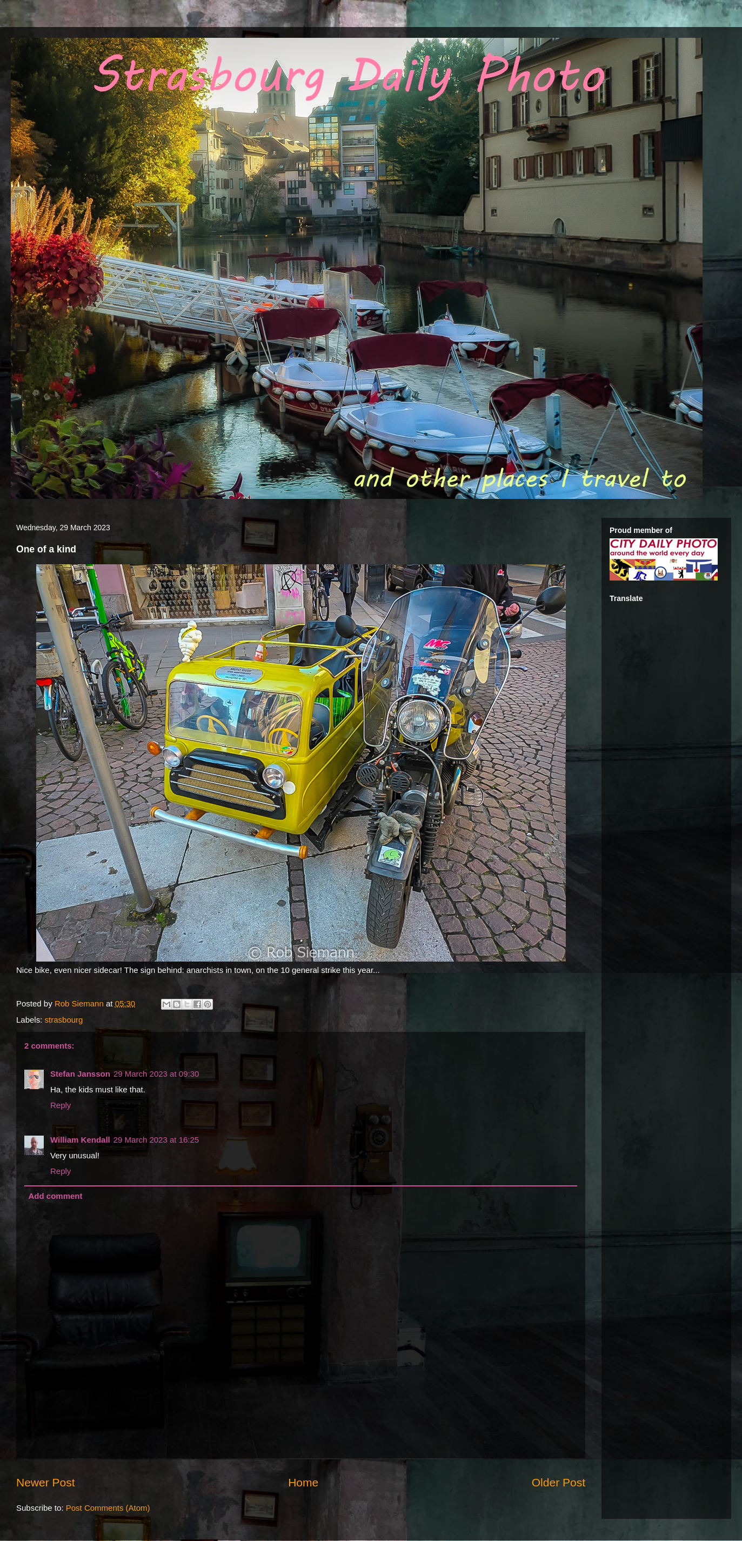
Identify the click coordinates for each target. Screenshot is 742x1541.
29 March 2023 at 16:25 (156, 1139)
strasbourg (64, 1019)
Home (303, 1482)
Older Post (558, 1482)
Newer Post (45, 1482)
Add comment (56, 1195)
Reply (60, 1105)
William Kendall (80, 1139)
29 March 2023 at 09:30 (156, 1073)
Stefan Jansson (80, 1073)
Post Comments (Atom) (108, 1507)
